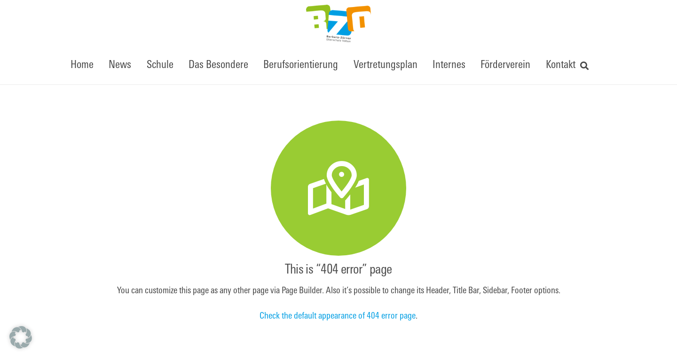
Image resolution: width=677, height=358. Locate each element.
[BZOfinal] (338, 23)
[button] (584, 65)
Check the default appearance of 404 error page (338, 316)
